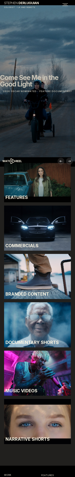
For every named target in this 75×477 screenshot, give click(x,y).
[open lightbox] (18, 162)
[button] (61, 161)
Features (47, 475)
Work (7, 475)
